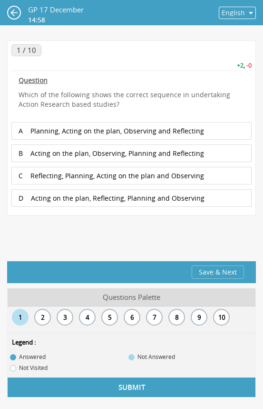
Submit (131, 387)
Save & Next (218, 271)
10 (221, 317)
